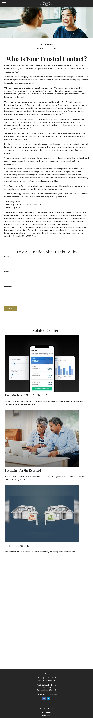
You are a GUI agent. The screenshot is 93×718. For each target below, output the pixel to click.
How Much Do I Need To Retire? (26, 395)
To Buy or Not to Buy (18, 545)
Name (6, 256)
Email (6, 271)
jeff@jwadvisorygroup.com (46, 694)
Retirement (46, 712)
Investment (46, 715)
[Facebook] (44, 698)
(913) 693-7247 (49, 678)
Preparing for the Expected (23, 470)
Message (8, 286)
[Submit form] (10, 308)
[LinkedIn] (48, 698)
